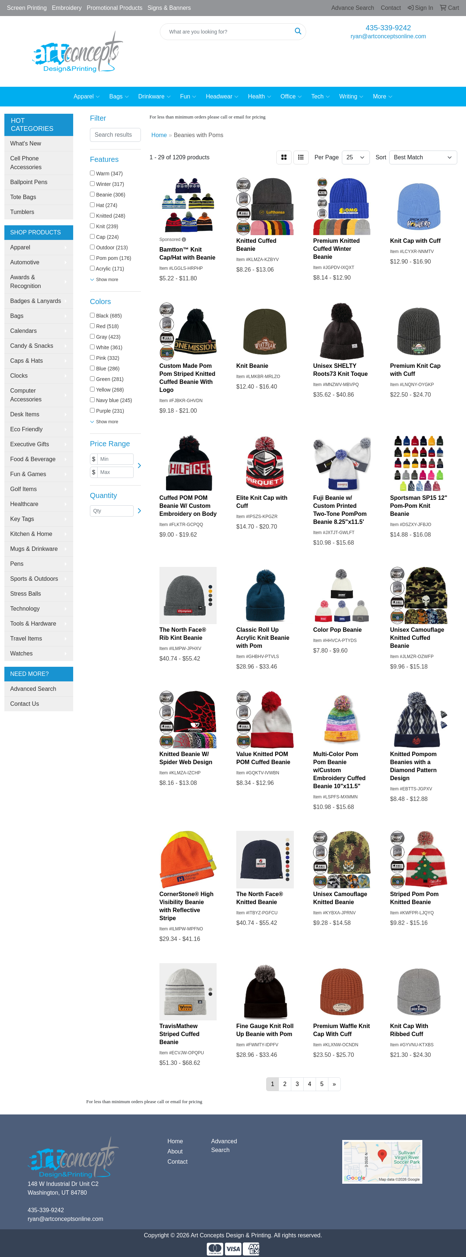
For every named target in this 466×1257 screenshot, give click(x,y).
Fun (188, 96)
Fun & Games (28, 474)
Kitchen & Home (31, 534)
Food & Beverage (33, 459)
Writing (351, 96)
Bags (119, 96)
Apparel (87, 96)
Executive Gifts (29, 444)
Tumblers (22, 212)
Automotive (24, 262)
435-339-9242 (388, 28)
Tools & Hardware (33, 623)
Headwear (222, 96)
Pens (16, 564)
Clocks (19, 376)
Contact (177, 1162)
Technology (25, 609)
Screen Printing (27, 8)
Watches (21, 653)
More (382, 96)
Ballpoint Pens (28, 182)
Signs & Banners (169, 8)
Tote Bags (23, 197)
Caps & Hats (26, 361)
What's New (25, 143)
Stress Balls (25, 594)
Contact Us (24, 704)
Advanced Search (33, 689)
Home (175, 1141)
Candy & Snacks (31, 346)
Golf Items (23, 489)
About (175, 1151)
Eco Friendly (26, 429)
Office (291, 96)
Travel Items (26, 638)
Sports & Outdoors (34, 579)
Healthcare (24, 504)
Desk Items (24, 414)
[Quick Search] (225, 31)
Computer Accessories (26, 395)
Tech (320, 96)
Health (259, 96)
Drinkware (154, 96)
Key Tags (22, 519)
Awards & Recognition (25, 281)
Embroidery (67, 8)
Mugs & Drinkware (34, 549)
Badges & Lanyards (35, 301)
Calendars (23, 331)
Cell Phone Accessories (26, 162)
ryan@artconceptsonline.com (388, 36)
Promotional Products (114, 8)
